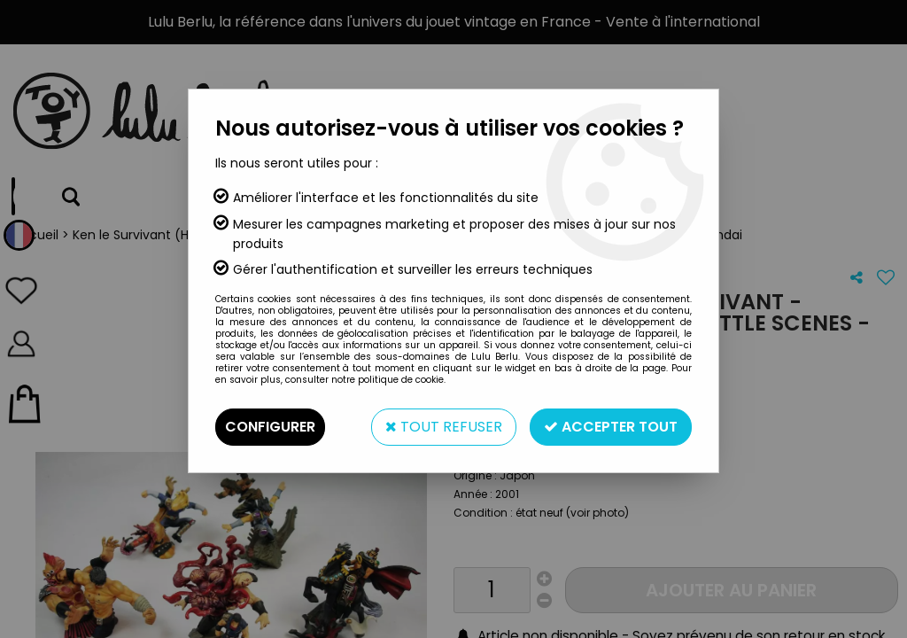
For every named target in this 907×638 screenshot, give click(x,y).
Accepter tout (611, 426)
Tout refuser (443, 426)
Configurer (270, 426)
